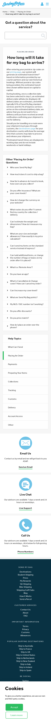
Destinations (25, 572)
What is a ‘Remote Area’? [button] (20, 267)
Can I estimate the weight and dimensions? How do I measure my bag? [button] (24, 224)
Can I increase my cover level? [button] (22, 290)
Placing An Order (24, 12)
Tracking (12, 390)
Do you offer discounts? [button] (19, 311)
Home (5, 12)
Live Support (25, 508)
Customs (12, 399)
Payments (12, 364)
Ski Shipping (25, 584)
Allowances (25, 635)
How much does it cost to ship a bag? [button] (25, 174)
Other (10, 425)
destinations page (27, 128)
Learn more (17, 715)
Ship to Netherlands (25, 658)
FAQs (12, 12)
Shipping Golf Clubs (25, 590)
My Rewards (25, 581)
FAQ (25, 615)
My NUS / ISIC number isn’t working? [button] (25, 304)
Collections (13, 381)
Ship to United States (25, 655)
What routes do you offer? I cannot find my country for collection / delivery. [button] (24, 212)
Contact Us (25, 609)
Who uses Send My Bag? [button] (19, 167)
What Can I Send (15, 347)
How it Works (26, 596)
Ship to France (25, 649)
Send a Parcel (26, 599)
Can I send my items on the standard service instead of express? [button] (25, 247)
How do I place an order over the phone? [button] (23, 326)
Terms (25, 626)
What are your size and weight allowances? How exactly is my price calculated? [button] (25, 236)
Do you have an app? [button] (18, 274)
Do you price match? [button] (18, 318)
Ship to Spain (25, 670)
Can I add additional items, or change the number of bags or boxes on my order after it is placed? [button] (25, 258)
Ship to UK (25, 652)
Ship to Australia (25, 646)
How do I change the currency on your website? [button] (23, 201)
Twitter (25, 681)
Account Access (15, 416)
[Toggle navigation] (47, 4)
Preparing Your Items (17, 373)
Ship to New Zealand (25, 661)
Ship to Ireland (25, 667)
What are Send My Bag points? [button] (22, 297)
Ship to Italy (25, 664)
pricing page (15, 72)
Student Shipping (25, 575)
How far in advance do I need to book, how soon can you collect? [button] (25, 182)
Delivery (12, 407)
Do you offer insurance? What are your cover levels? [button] (23, 191)
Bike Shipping (25, 587)
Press (25, 578)
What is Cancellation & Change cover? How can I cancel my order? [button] (24, 282)
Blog (26, 593)
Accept (14, 707)
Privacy (25, 629)
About (25, 613)
